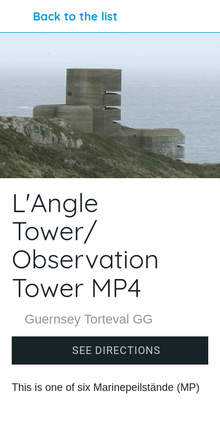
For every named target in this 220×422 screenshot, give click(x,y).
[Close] (16, 16)
